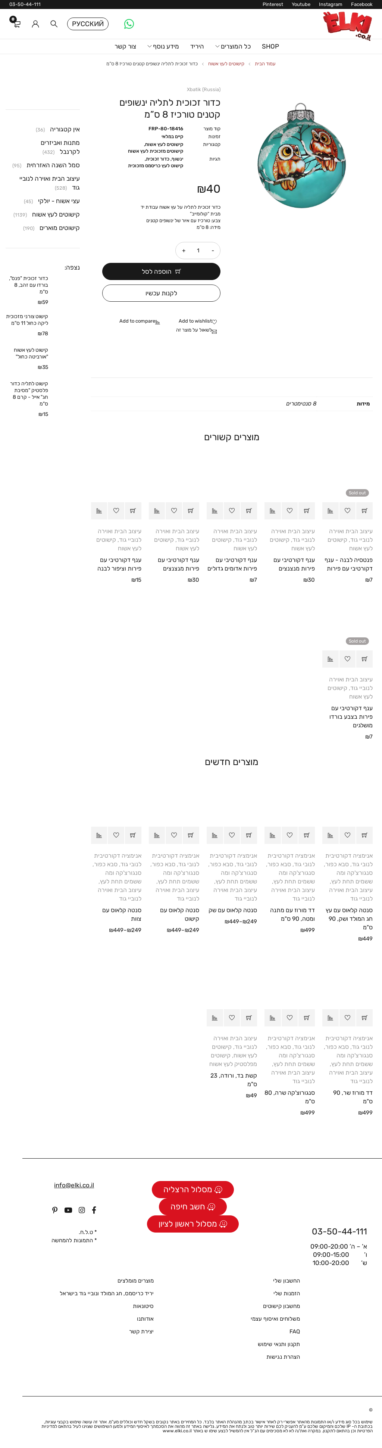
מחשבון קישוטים (281, 1306)
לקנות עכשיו (161, 293)
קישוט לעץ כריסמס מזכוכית (155, 165)
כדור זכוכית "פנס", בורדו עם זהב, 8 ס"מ (28, 285)
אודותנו (145, 1318)
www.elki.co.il (177, 1430)
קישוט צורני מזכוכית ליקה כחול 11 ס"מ (27, 319)
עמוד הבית (265, 63)
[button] (306, 510)
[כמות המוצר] (198, 250)
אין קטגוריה (65, 129)
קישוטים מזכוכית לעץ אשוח (155, 151)
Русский (88, 24)
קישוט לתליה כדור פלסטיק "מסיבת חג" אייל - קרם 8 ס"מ (29, 393)
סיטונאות (143, 1306)
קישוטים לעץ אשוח (226, 63)
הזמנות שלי (286, 1293)
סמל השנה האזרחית (53, 165)
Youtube (301, 4)
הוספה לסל (157, 271)
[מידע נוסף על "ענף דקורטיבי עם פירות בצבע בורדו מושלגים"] (364, 659)
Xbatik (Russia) (203, 89)
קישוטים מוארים (60, 228)
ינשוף (177, 159)
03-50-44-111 (25, 4)
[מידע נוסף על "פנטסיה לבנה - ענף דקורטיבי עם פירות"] (364, 510)
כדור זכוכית (157, 159)
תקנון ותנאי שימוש (279, 1344)
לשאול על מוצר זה (194, 330)
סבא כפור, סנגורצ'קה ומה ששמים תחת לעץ (348, 873)
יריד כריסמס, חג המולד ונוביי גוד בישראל (107, 1293)
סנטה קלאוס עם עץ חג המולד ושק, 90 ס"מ (349, 919)
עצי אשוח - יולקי (59, 201)
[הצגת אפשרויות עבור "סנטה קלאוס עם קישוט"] (191, 835)
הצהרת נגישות (283, 1357)
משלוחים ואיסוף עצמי (275, 1318)
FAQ (294, 1331)
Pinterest (273, 4)
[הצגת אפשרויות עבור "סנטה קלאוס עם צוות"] (133, 835)
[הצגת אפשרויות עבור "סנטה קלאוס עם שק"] (249, 835)
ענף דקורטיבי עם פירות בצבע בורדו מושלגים (351, 717)
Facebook (362, 4)
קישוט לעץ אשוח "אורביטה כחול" (31, 353)
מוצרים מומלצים (136, 1280)
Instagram (330, 4)
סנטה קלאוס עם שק (233, 910)
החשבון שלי (286, 1280)
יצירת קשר (141, 1331)
